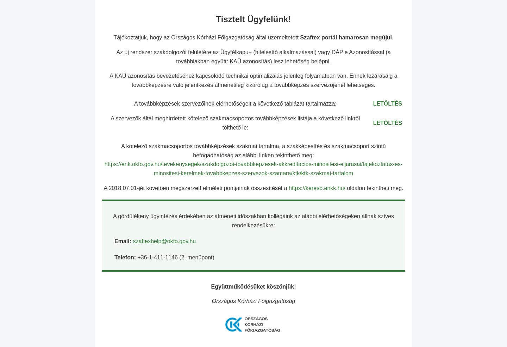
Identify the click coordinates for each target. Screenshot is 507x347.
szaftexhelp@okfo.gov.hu (164, 241)
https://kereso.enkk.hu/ (318, 188)
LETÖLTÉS (387, 104)
